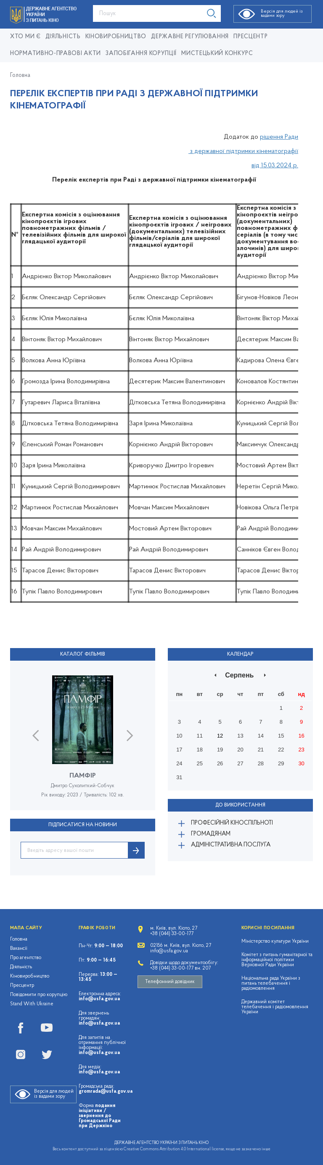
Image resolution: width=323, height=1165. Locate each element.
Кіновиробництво (29, 976)
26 (220, 763)
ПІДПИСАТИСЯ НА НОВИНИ (82, 825)
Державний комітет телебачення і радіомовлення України (274, 1007)
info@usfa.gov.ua (99, 999)
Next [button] (129, 736)
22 (281, 749)
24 (179, 763)
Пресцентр (250, 37)
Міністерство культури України (275, 941)
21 (261, 749)
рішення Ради (279, 137)
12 (220, 736)
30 (301, 763)
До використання (240, 805)
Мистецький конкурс (217, 53)
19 (220, 749)
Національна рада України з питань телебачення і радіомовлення (270, 983)
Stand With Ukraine (31, 1004)
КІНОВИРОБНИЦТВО (116, 37)
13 (240, 736)
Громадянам (210, 834)
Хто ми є (25, 37)
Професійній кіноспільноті (232, 823)
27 (240, 763)
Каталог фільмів (82, 654)
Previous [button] (35, 736)
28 (261, 763)
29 (281, 763)
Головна (20, 76)
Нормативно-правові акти (55, 53)
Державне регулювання (190, 37)
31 (179, 777)
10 (179, 736)
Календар (240, 654)
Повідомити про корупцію (39, 994)
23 (301, 749)
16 (301, 736)
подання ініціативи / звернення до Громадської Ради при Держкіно (100, 1115)
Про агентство (25, 957)
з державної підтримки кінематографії (243, 151)
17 (179, 749)
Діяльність (63, 37)
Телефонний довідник (170, 981)
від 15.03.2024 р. (275, 165)
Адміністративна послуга (230, 845)
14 (261, 736)
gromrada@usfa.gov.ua (105, 1091)
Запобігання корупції (141, 53)
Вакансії (18, 948)
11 (200, 736)
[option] (82, 742)
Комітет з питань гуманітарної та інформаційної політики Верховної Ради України (276, 959)
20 (240, 749)
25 (200, 763)
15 (281, 736)
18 (200, 749)
